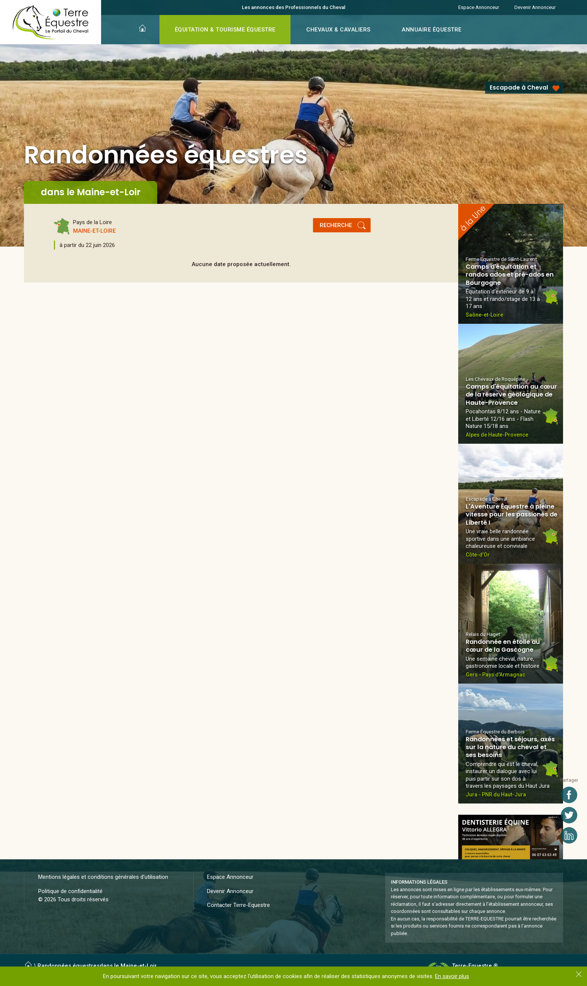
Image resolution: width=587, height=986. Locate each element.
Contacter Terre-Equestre (238, 905)
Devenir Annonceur (535, 7)
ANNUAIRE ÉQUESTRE (432, 29)
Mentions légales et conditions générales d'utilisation (103, 877)
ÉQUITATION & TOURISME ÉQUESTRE (225, 29)
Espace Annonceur (478, 7)
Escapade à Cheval (519, 87)
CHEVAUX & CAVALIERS (338, 29)
